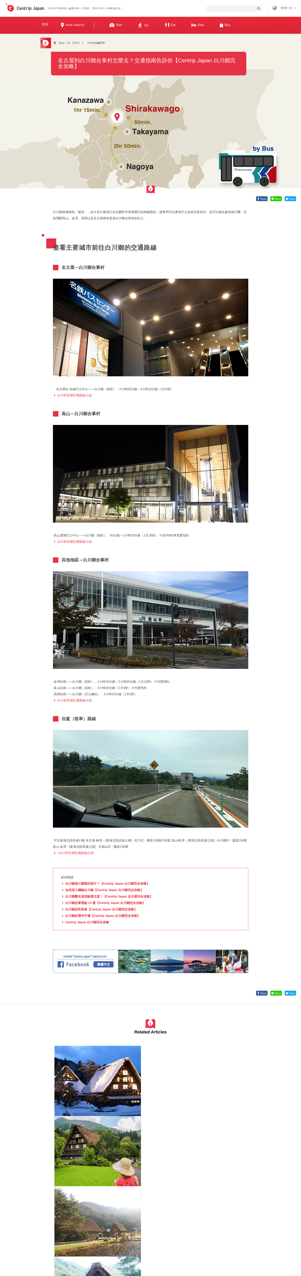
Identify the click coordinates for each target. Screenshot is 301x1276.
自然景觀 (76, 1108)
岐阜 (67, 1108)
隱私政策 (185, 1212)
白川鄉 (59, 1108)
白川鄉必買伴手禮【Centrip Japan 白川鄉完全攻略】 (102, 915)
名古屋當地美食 (80, 1183)
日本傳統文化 (215, 1186)
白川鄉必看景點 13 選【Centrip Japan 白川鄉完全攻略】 (105, 903)
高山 (211, 1183)
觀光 (172, 1183)
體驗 (204, 1186)
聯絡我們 (209, 1212)
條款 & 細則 (161, 1212)
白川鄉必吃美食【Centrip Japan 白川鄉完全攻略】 (101, 909)
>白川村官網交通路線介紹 (75, 853)
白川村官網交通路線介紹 (74, 395)
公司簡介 (118, 1212)
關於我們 (94, 1212)
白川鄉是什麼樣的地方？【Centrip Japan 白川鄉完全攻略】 (107, 883)
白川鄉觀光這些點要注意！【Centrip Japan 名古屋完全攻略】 (109, 896)
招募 (138, 1212)
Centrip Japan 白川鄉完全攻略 (87, 922)
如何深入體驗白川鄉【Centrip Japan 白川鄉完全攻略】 (104, 890)
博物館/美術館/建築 (233, 1183)
